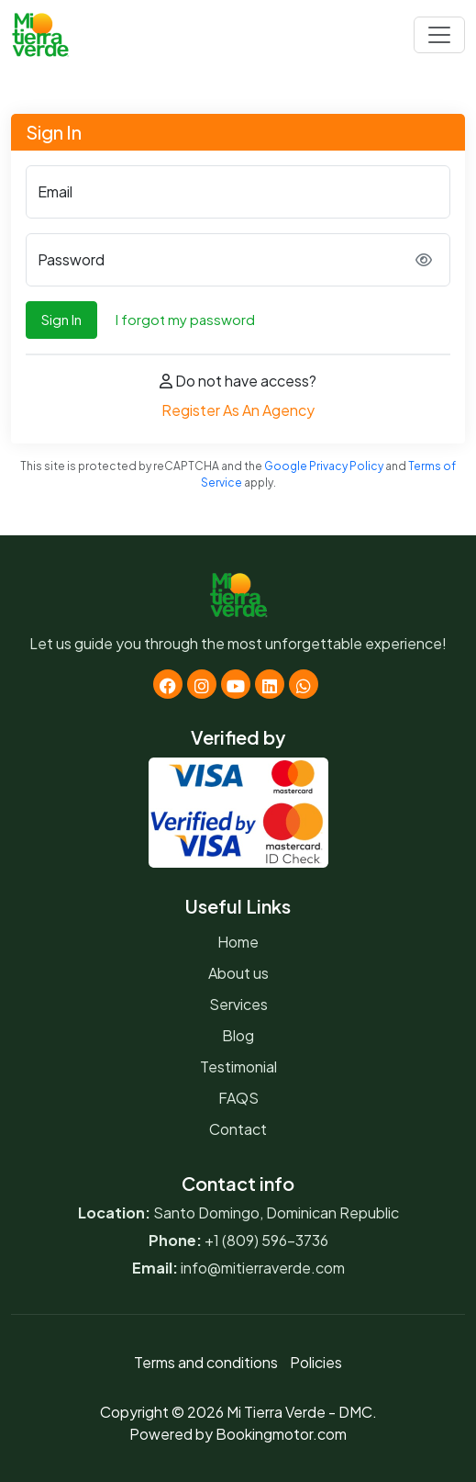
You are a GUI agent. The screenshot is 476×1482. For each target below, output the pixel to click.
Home (238, 941)
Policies (316, 1362)
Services (238, 1004)
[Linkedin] (269, 684)
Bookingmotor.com (281, 1433)
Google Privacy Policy (323, 466)
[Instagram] (201, 684)
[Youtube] (235, 684)
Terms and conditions (206, 1362)
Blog (238, 1035)
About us (238, 972)
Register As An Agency (238, 410)
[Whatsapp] (303, 684)
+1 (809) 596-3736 (266, 1240)
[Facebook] (168, 684)
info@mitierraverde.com (263, 1267)
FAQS (238, 1097)
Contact (238, 1129)
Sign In (61, 319)
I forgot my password (185, 319)
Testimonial (238, 1066)
